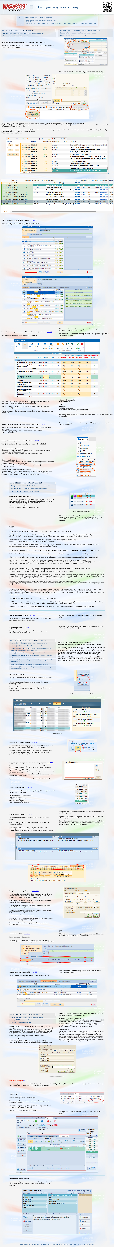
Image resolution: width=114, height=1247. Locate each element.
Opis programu (29, 20)
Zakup (27, 17)
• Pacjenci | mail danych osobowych (21, 646)
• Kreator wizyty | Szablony (18, 655)
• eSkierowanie (6, 36)
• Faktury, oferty (64, 33)
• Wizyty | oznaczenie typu (18, 653)
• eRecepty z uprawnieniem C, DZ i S (22, 486)
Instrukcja (38, 20)
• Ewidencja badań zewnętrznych (20, 1022)
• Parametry (63, 30)
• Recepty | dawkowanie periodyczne (21, 660)
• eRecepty (5, 33)
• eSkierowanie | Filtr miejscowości (21, 667)
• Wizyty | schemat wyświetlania (20, 488)
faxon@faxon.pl (25, 1244)
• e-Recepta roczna (16, 1017)
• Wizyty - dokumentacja (67, 36)
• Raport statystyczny (17, 491)
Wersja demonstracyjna (49, 20)
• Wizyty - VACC (15, 1020)
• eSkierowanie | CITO (17, 664)
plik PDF (25, 1080)
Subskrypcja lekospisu (45, 17)
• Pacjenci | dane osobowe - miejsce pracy (23, 648)
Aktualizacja (33, 17)
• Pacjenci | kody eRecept (18, 643)
